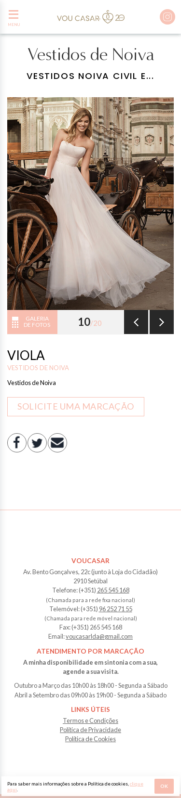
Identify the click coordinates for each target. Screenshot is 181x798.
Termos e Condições (90, 720)
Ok (164, 786)
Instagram (167, 17)
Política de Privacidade (90, 730)
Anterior (136, 322)
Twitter (37, 442)
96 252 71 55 (115, 609)
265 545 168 (113, 590)
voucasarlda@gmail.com (99, 636)
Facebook (17, 442)
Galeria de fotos (37, 321)
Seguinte (162, 322)
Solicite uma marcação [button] (75, 406)
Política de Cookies (90, 739)
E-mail (57, 442)
